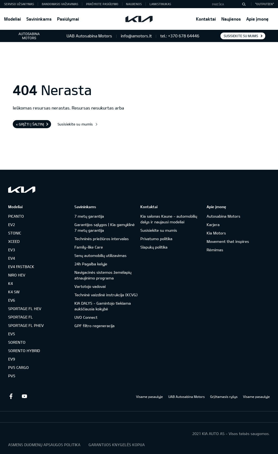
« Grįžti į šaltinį (30, 124)
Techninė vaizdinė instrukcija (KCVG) (106, 294)
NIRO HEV (16, 275)
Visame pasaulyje (149, 396)
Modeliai (12, 18)
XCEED (14, 241)
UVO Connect (85, 317)
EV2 (11, 224)
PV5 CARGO (18, 367)
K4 (10, 283)
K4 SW (14, 291)
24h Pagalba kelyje (90, 264)
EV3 (11, 249)
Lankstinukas (160, 4)
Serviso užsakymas (19, 4)
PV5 (11, 375)
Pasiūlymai (68, 18)
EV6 (11, 300)
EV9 (11, 359)
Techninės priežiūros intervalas (101, 238)
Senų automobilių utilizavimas (100, 255)
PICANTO (16, 216)
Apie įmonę (257, 18)
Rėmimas (215, 249)
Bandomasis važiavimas (60, 4)
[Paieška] (243, 4)
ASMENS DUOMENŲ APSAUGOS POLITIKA (44, 444)
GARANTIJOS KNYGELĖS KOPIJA (117, 444)
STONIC (14, 233)
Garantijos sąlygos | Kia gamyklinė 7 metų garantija (104, 227)
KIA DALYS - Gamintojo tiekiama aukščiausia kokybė (102, 306)
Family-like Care (88, 247)
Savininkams (39, 18)
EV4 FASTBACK (21, 266)
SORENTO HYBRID (24, 350)
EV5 (11, 333)
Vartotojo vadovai (90, 286)
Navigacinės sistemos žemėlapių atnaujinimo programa (102, 275)
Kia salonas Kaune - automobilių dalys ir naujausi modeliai (168, 219)
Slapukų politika (154, 247)
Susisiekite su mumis (241, 36)
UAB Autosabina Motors (186, 396)
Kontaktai (206, 18)
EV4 (11, 258)
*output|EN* (264, 4)
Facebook (11, 396)
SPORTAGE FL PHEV (26, 325)
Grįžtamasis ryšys (224, 396)
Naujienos (231, 18)
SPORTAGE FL (20, 317)
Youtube (24, 396)
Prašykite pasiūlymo (102, 4)
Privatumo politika (156, 238)
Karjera (213, 224)
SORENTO (17, 342)
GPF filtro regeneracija (94, 325)
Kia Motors (216, 233)
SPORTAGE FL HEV (24, 308)
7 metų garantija (89, 216)
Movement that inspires (228, 241)
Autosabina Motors (223, 216)
